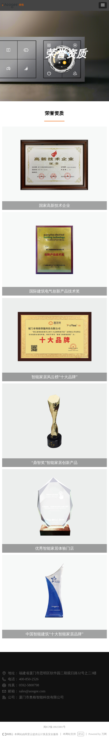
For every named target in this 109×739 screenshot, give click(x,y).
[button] (103, 5)
